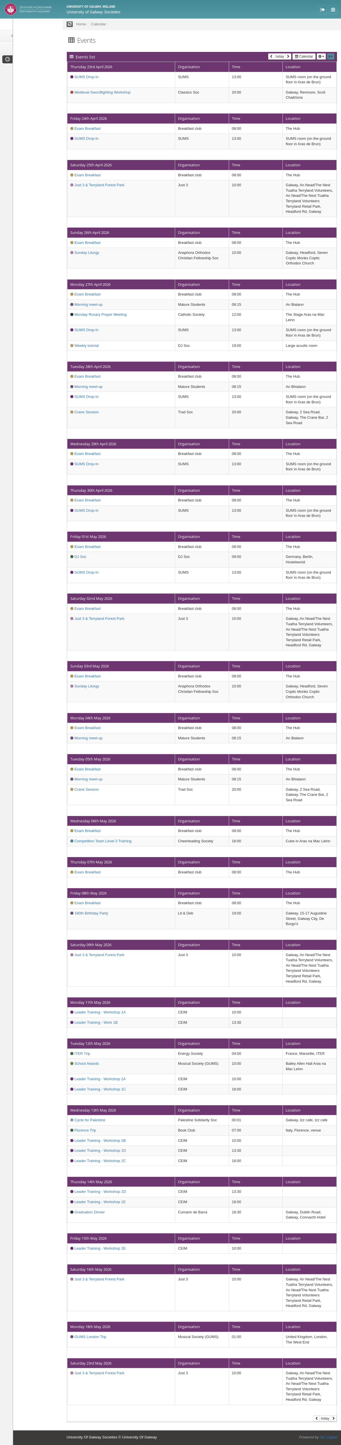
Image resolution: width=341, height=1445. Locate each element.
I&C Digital (328, 1437)
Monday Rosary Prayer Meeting (101, 314)
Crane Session (87, 412)
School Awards (87, 1063)
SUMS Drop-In (87, 77)
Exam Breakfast (88, 128)
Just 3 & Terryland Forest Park (100, 185)
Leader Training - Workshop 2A (100, 1079)
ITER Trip (82, 1053)
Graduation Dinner (90, 1212)
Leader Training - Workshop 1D (100, 1150)
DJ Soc (81, 556)
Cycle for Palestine (90, 1120)
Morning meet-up (89, 304)
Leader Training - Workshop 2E (100, 1248)
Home (81, 24)
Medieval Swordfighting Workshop (103, 92)
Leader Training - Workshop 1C (100, 1089)
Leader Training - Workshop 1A (100, 1012)
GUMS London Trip (90, 1337)
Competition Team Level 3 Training (103, 841)
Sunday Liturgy (87, 252)
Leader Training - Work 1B (96, 1022)
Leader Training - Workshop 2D (100, 1191)
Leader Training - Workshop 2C (100, 1161)
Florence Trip (85, 1130)
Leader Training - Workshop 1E (100, 1202)
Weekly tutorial (87, 345)
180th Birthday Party (91, 913)
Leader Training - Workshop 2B (100, 1140)
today (280, 56)
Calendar (304, 56)
